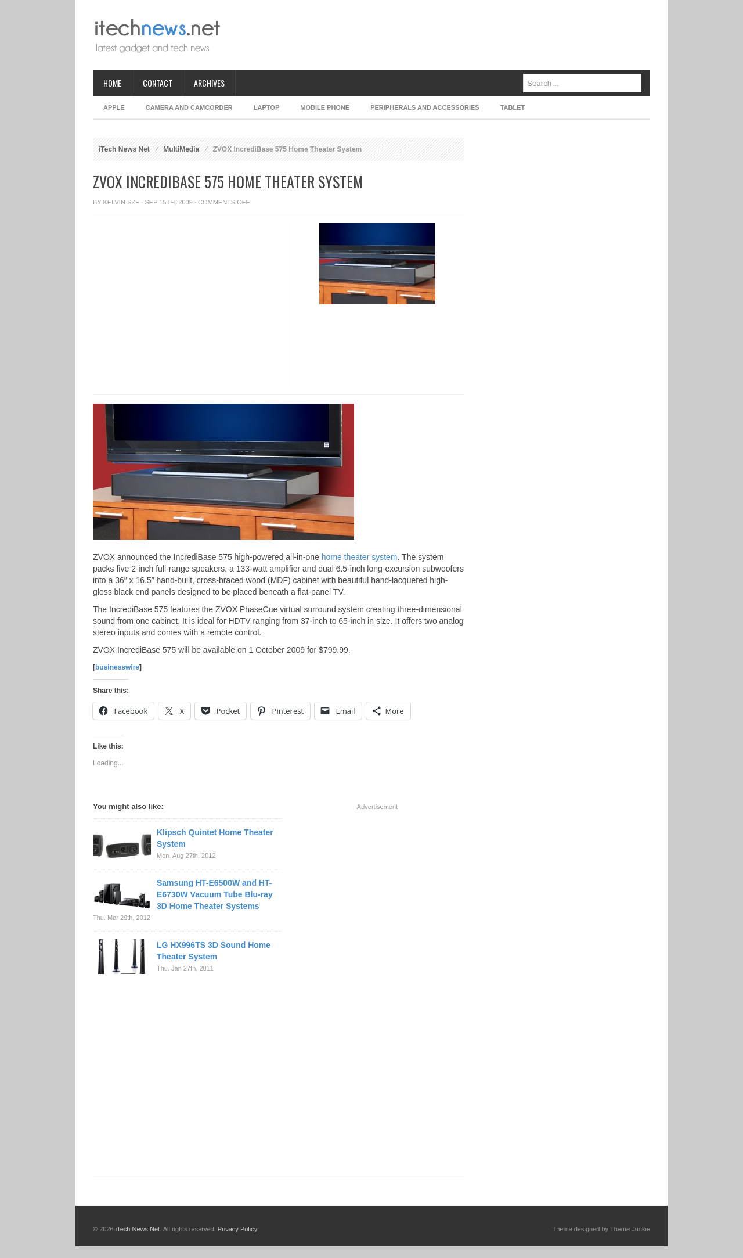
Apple (114, 107)
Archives (209, 83)
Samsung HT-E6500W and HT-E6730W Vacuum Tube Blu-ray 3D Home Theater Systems (215, 894)
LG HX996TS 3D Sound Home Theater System (213, 950)
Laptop (266, 107)
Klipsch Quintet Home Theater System (215, 838)
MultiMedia (181, 149)
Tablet (512, 107)
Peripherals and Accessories (424, 107)
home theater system (360, 557)
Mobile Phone (324, 107)
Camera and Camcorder (189, 107)
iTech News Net (124, 149)
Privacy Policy (237, 1228)
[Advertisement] (439, 35)
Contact (157, 83)
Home (112, 83)
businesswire (117, 667)
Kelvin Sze (121, 202)
